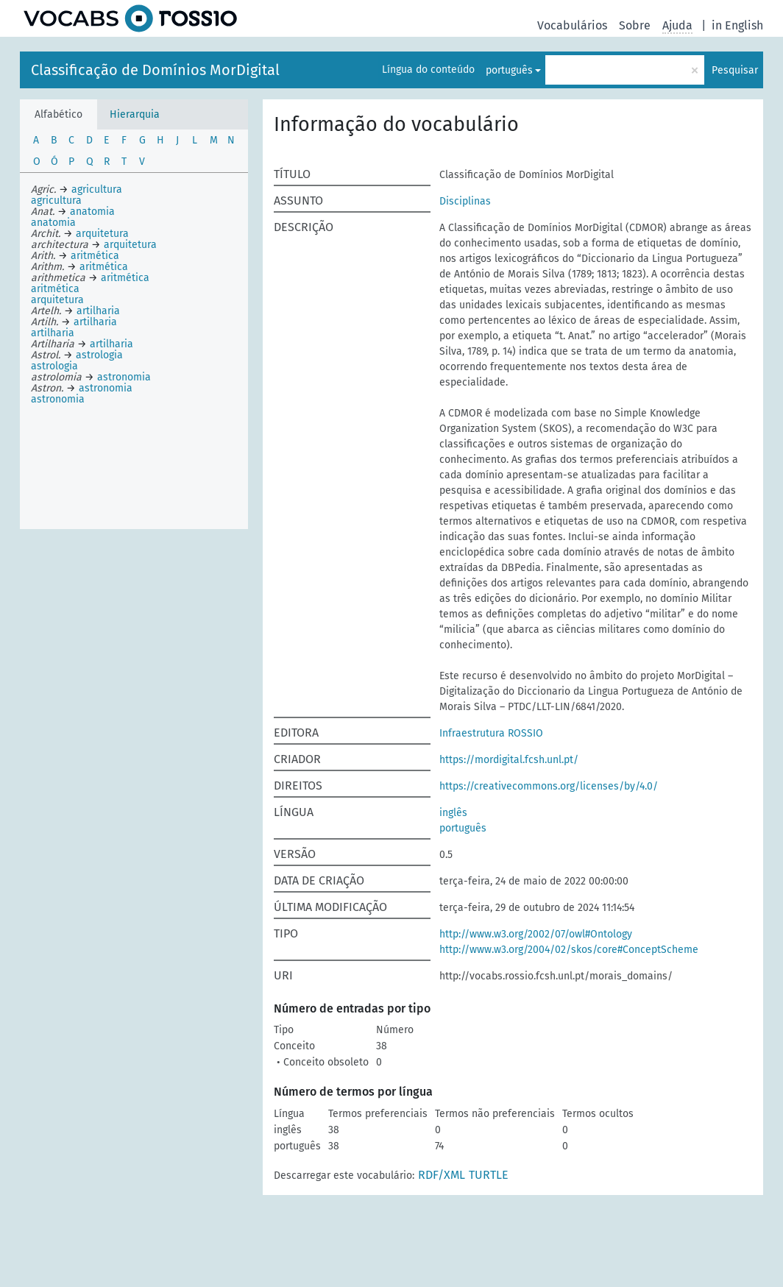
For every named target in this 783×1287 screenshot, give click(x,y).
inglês (453, 812)
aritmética (55, 288)
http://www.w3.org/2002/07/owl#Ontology (535, 934)
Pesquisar (735, 70)
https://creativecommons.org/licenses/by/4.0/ (548, 786)
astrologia (54, 366)
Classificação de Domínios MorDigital (155, 70)
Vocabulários (572, 25)
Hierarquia (135, 114)
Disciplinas (465, 201)
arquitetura (57, 299)
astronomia (58, 399)
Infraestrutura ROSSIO (491, 733)
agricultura (56, 200)
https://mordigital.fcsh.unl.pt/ (508, 760)
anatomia (53, 222)
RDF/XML (441, 1175)
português (509, 70)
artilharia (52, 332)
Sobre (635, 25)
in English (737, 25)
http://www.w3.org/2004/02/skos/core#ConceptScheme (568, 949)
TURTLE (489, 1175)
